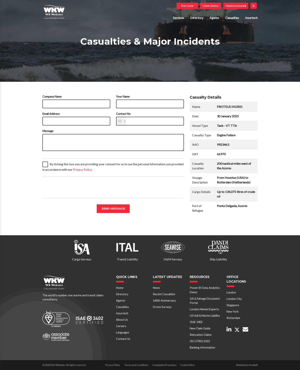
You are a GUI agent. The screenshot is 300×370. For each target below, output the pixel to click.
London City (234, 298)
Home (119, 287)
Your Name (123, 96)
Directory (196, 18)
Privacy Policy (82, 169)
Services (178, 18)
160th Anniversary (164, 300)
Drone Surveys (162, 307)
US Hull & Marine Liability (205, 315)
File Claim (187, 5)
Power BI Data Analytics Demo (205, 290)
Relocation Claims (201, 334)
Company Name (52, 96)
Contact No (123, 113)
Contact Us (123, 338)
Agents (214, 18)
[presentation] (71, 187)
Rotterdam (233, 318)
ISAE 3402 (196, 322)
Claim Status (210, 5)
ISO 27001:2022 (200, 341)
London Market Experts (204, 309)
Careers (121, 326)
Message (47, 131)
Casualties (232, 18)
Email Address (51, 113)
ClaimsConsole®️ (236, 5)
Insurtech (251, 18)
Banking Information (202, 347)
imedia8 (253, 365)
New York (233, 311)
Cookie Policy (187, 365)
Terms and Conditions (136, 365)
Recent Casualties (164, 294)
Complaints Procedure (164, 365)
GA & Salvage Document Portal (205, 300)
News (156, 287)
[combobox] (121, 121)
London (231, 292)
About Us (122, 319)
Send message (113, 208)
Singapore (233, 305)
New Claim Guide (200, 328)
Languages (122, 332)
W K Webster (54, 12)
